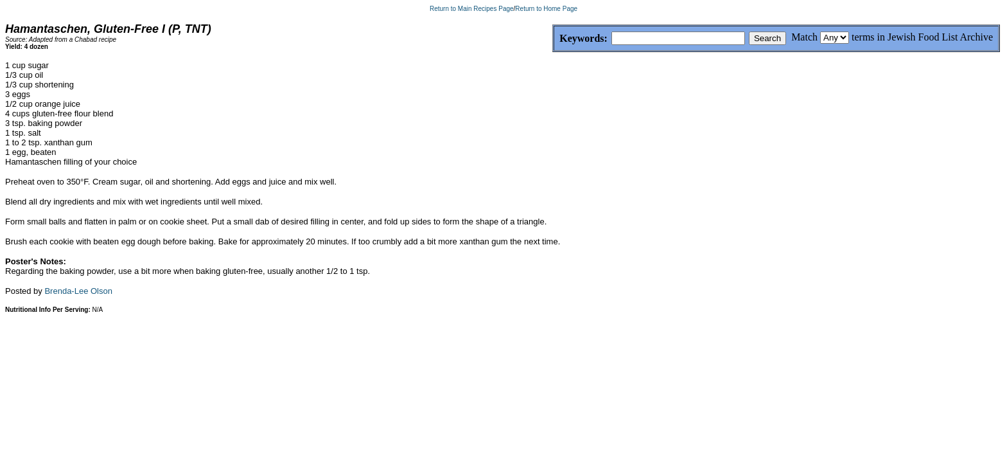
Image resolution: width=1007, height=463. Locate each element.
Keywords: (553, 38)
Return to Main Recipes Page (472, 8)
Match (804, 37)
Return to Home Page (546, 8)
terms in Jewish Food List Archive (922, 37)
